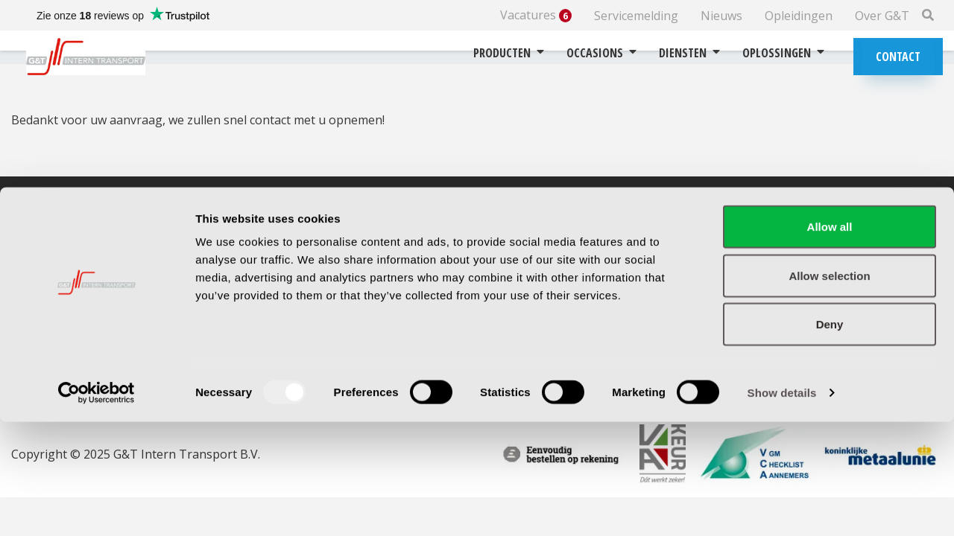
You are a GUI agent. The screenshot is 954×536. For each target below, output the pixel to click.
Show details (782, 506)
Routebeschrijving (315, 254)
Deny (830, 438)
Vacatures (536, 15)
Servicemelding (636, 15)
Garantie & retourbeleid (566, 254)
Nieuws (721, 15)
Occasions (601, 53)
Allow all (830, 340)
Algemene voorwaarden (567, 293)
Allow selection (829, 389)
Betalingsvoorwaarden (564, 274)
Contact (898, 56)
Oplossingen (783, 53)
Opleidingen (799, 15)
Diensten (689, 53)
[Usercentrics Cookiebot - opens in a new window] (96, 507)
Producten (508, 53)
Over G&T (882, 15)
